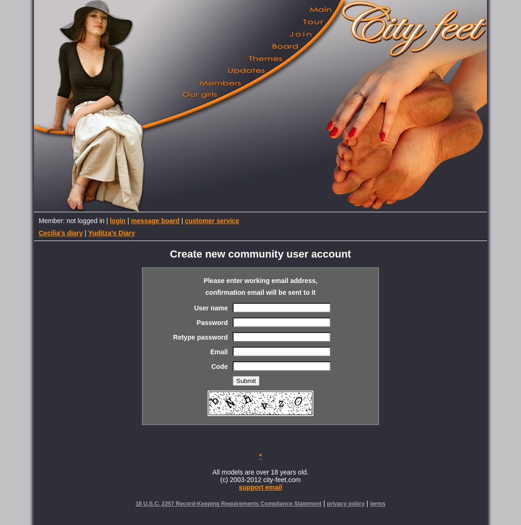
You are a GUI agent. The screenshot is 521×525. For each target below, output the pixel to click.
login (118, 221)
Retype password (200, 337)
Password (212, 322)
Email (218, 352)
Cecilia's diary (61, 233)
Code (219, 366)
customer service (212, 221)
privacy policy (346, 503)
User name (211, 308)
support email (260, 487)
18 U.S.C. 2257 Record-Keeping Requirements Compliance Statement (228, 503)
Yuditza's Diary (111, 233)
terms (378, 503)
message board (155, 221)
